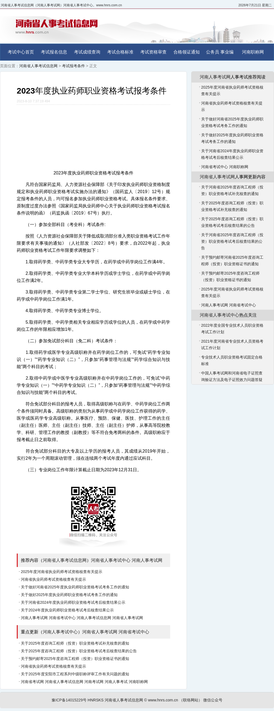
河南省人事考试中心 (110, 560)
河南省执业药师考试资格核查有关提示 (53, 579)
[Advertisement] (93, 135)
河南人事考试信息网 (94, 618)
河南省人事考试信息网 (38, 66)
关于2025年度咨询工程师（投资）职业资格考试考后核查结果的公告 (79, 651)
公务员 (212, 52)
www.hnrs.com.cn (163, 700)
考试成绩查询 (87, 52)
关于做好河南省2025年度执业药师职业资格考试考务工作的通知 (75, 587)
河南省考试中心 (62, 618)
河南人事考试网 (147, 560)
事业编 (226, 52)
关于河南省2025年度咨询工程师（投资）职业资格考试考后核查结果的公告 (232, 241)
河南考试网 (94, 681)
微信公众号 (212, 700)
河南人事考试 (116, 681)
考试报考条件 (73, 66)
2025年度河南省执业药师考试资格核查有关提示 (61, 571)
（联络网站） (190, 700)
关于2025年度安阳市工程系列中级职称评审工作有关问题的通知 (75, 674)
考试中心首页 (21, 52)
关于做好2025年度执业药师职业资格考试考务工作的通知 (69, 594)
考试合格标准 (120, 52)
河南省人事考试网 (127, 618)
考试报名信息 (54, 52)
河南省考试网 (32, 681)
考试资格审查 (153, 52)
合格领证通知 (186, 52)
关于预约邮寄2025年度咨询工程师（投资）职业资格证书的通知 (75, 658)
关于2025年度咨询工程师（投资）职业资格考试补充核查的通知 (75, 643)
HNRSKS (96, 700)
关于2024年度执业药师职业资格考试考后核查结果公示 (67, 610)
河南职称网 (253, 52)
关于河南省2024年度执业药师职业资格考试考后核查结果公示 (73, 602)
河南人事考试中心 (60, 632)
